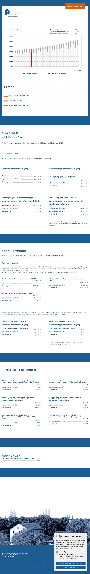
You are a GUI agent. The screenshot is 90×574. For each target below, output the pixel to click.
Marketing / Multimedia (65, 554)
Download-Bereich (79, 225)
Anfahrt (43, 567)
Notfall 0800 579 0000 (75, 6)
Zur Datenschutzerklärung (64, 548)
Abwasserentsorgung (20, 96)
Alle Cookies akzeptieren (71, 567)
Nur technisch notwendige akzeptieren (71, 563)
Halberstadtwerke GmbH (44, 159)
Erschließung (16, 101)
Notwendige (61, 552)
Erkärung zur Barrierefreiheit (27, 567)
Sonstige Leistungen (19, 106)
